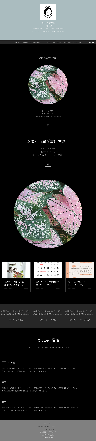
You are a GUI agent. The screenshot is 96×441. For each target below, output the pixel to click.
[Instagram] (90, 42)
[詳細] (48, 124)
